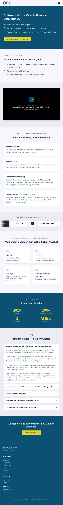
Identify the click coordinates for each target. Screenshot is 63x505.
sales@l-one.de (7, 489)
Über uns (5, 468)
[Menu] (59, 3)
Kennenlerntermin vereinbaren (17, 39)
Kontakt (5, 470)
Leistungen (6, 460)
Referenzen (6, 462)
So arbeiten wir (7, 465)
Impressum (6, 480)
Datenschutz (6, 482)
